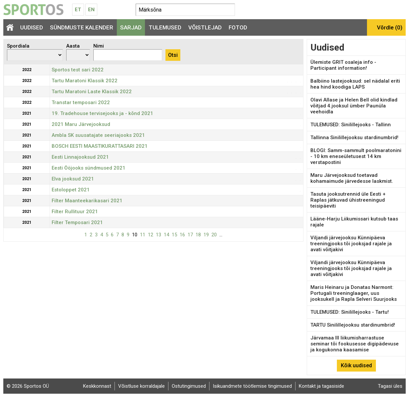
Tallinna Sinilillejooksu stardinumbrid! (354, 137)
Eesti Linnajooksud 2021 (80, 157)
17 (190, 235)
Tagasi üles (390, 386)
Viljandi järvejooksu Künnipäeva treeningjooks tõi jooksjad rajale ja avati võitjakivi (351, 244)
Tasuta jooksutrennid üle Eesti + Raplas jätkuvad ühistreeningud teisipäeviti (348, 200)
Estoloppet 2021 (71, 190)
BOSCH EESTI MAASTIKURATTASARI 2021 (100, 146)
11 (142, 235)
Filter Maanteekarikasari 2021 (87, 201)
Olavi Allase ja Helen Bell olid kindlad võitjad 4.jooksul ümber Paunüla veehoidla (353, 106)
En (91, 10)
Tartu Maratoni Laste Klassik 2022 (92, 92)
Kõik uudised (356, 365)
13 (158, 235)
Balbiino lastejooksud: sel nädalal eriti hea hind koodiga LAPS (355, 84)
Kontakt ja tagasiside (321, 386)
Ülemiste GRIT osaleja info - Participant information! (343, 65)
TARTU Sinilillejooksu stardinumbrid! (352, 325)
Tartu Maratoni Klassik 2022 (84, 81)
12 (150, 235)
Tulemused (165, 27)
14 (166, 235)
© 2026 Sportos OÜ (28, 386)
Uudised (31, 27)
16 (182, 235)
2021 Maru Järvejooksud (81, 124)
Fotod (238, 27)
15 (174, 235)
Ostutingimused (189, 386)
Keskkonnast (97, 386)
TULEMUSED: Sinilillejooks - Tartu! (349, 312)
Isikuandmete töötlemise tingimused (252, 386)
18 (198, 235)
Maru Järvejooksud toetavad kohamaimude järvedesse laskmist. (351, 178)
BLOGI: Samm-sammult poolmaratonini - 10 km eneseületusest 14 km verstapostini (355, 156)
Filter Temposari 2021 (77, 222)
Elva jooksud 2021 (73, 179)
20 (214, 235)
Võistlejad (205, 27)
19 (206, 235)
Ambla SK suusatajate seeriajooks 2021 (98, 135)
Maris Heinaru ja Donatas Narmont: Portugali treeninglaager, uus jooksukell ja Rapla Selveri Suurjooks (353, 293)
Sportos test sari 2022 (78, 70)
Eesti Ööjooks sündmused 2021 (88, 168)
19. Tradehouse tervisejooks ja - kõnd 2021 (102, 113)
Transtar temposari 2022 (81, 102)
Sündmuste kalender (81, 27)
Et (78, 10)
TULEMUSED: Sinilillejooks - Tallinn (350, 125)
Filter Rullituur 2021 (75, 212)
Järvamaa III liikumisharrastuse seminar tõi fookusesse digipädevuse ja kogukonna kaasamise (354, 344)
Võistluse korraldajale (141, 386)
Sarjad (131, 27)
